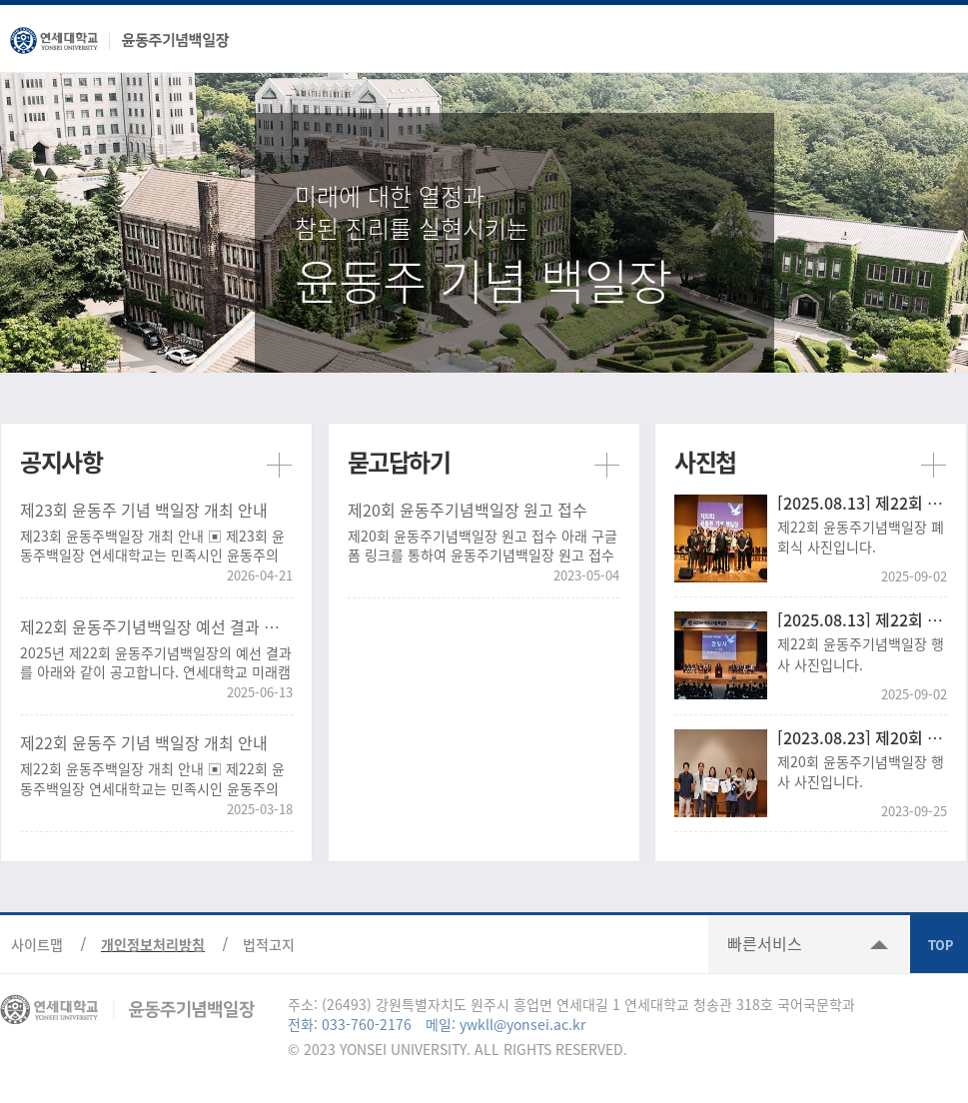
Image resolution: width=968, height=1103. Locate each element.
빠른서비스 (764, 943)
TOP (939, 944)
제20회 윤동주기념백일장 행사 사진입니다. (860, 771)
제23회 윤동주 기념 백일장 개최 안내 (144, 510)
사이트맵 (37, 944)
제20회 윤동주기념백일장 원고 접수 (467, 510)
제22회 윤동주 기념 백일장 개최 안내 (144, 742)
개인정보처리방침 (153, 944)
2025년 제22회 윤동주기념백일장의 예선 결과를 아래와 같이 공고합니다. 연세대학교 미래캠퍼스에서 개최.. (156, 662)
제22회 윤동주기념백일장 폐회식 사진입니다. (860, 536)
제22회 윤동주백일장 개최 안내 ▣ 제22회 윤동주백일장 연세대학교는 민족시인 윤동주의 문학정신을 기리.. (152, 778)
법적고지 (269, 944)
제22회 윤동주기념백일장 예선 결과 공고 (156, 626)
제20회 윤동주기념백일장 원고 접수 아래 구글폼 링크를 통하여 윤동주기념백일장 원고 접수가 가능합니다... (482, 546)
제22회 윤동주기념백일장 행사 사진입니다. (860, 653)
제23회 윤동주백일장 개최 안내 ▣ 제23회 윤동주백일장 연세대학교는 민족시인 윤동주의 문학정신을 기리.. (152, 546)
